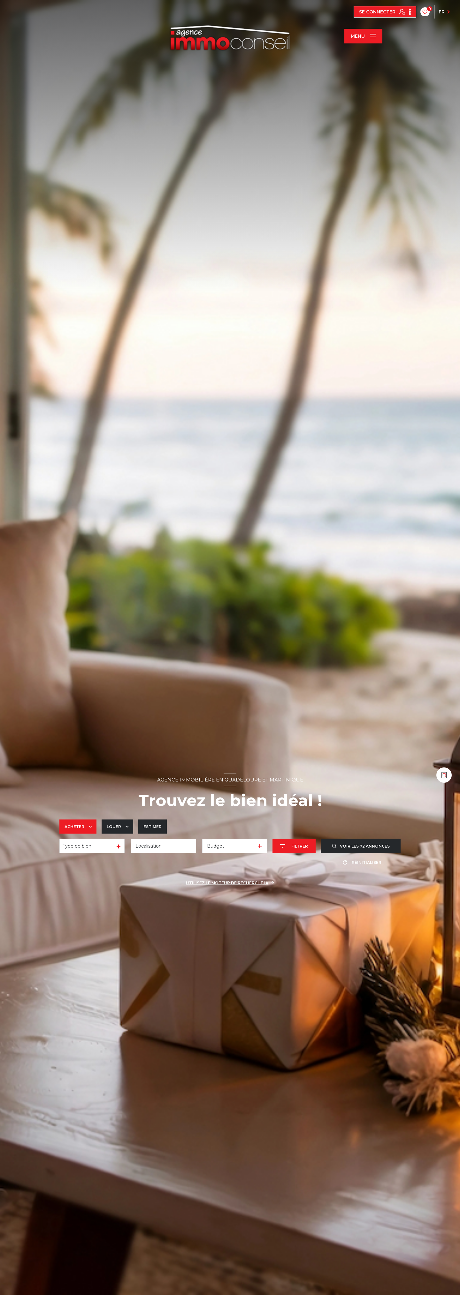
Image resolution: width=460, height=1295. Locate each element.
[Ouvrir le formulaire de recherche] (294, 846)
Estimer (152, 826)
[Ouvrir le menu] (363, 36)
